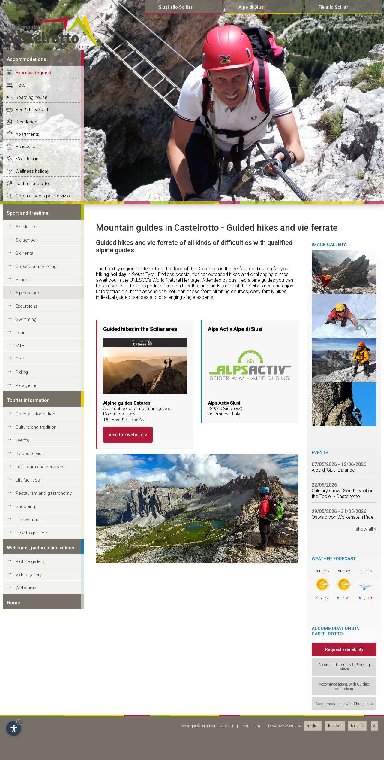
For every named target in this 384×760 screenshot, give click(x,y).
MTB (20, 749)
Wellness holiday (32, 575)
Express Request (33, 476)
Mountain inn (28, 562)
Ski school (26, 643)
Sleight (23, 683)
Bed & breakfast (32, 513)
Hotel (21, 488)
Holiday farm (28, 550)
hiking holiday (111, 678)
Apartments (27, 538)
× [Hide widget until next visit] (19, 722)
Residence (27, 525)
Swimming (26, 723)
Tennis (22, 736)
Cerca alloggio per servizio (43, 599)
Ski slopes (26, 630)
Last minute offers (34, 587)
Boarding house (31, 501)
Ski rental (25, 657)
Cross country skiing (36, 670)
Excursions (27, 710)
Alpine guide (28, 696)
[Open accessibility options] (13, 728)
